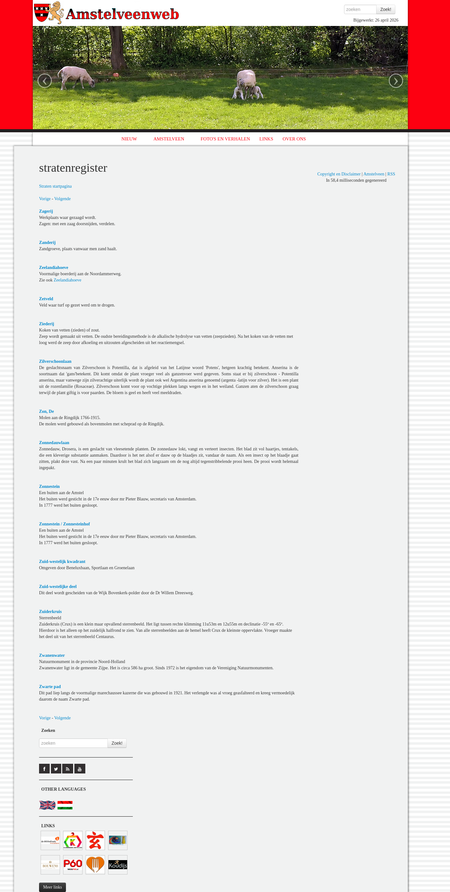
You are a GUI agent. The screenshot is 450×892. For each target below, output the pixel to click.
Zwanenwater (52, 655)
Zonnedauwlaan (54, 442)
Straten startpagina (55, 186)
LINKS (266, 138)
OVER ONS (294, 138)
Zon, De (46, 411)
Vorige (45, 198)
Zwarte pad (50, 686)
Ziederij (46, 324)
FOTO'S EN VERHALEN (225, 138)
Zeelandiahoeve (53, 267)
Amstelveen (373, 174)
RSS (391, 174)
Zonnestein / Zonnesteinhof (64, 524)
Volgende (62, 198)
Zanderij (47, 242)
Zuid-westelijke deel (58, 586)
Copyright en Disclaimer (338, 174)
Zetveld (46, 298)
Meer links (52, 887)
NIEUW (129, 138)
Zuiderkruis (50, 611)
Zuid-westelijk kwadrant (62, 561)
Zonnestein (49, 486)
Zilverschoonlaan (55, 361)
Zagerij (46, 211)
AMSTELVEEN (168, 138)
